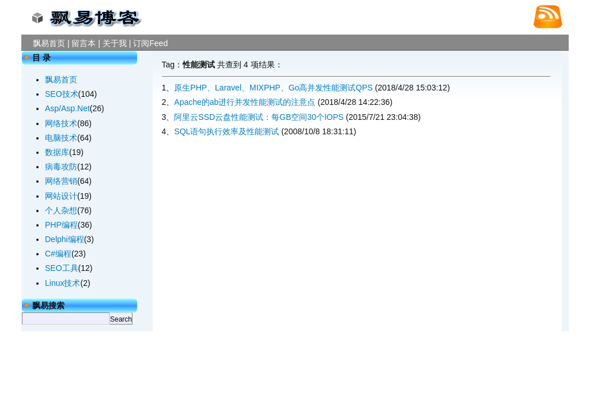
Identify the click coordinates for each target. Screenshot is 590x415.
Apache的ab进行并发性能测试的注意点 (244, 102)
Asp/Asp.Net (67, 108)
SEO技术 (61, 94)
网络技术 (61, 123)
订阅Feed (150, 43)
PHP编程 (61, 224)
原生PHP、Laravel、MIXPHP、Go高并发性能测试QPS (273, 87)
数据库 (57, 152)
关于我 (115, 43)
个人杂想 (61, 210)
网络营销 (61, 181)
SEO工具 (61, 268)
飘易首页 (49, 43)
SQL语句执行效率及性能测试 (226, 131)
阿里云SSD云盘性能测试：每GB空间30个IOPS (258, 117)
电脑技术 (61, 137)
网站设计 (61, 196)
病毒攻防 (61, 166)
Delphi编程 (64, 239)
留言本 (83, 43)
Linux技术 (62, 283)
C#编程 (58, 253)
